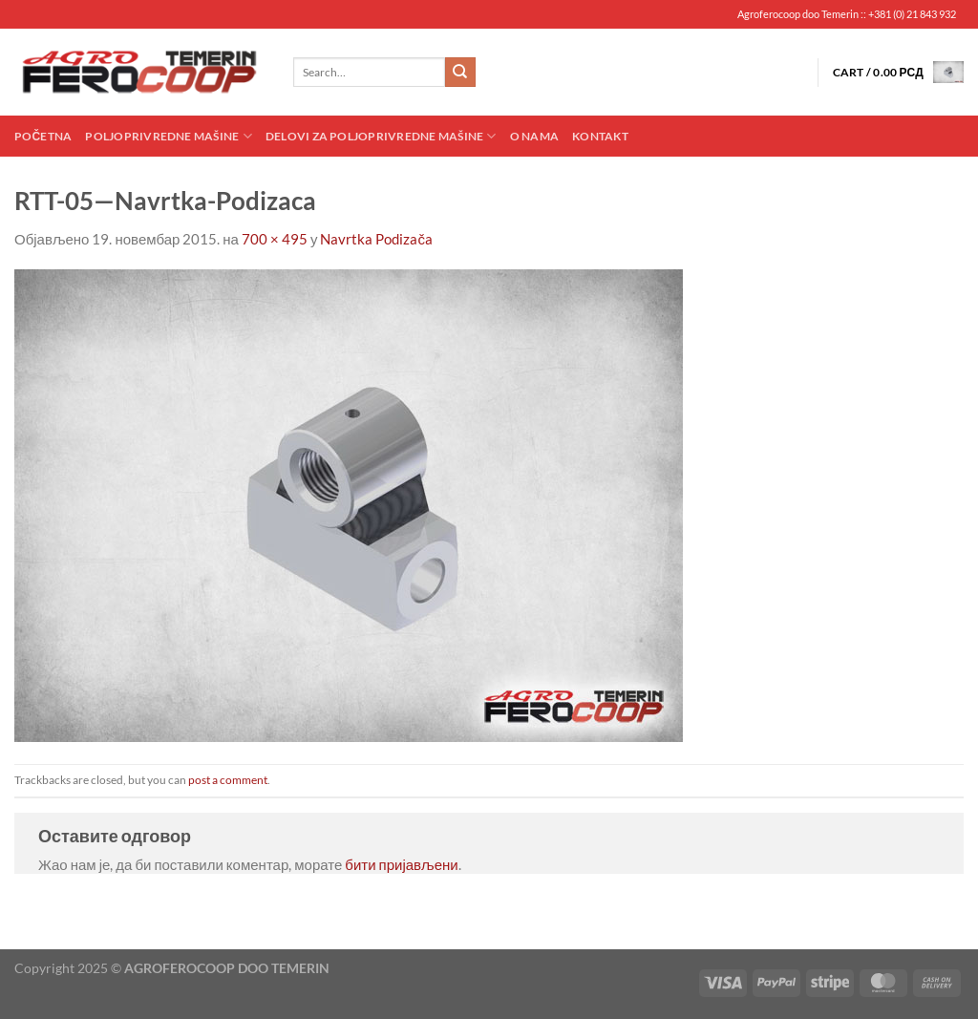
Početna (43, 136)
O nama (534, 136)
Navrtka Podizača (376, 238)
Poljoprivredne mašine (168, 136)
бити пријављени (401, 864)
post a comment (227, 780)
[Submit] (460, 72)
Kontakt (600, 136)
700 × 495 (275, 238)
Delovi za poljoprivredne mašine (381, 136)
